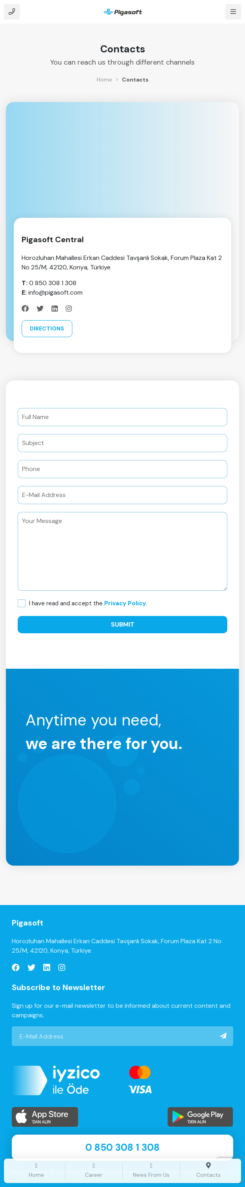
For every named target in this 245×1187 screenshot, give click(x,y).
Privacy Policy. (125, 603)
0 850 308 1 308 (122, 1147)
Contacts (135, 79)
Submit (122, 624)
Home (104, 79)
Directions (47, 328)
